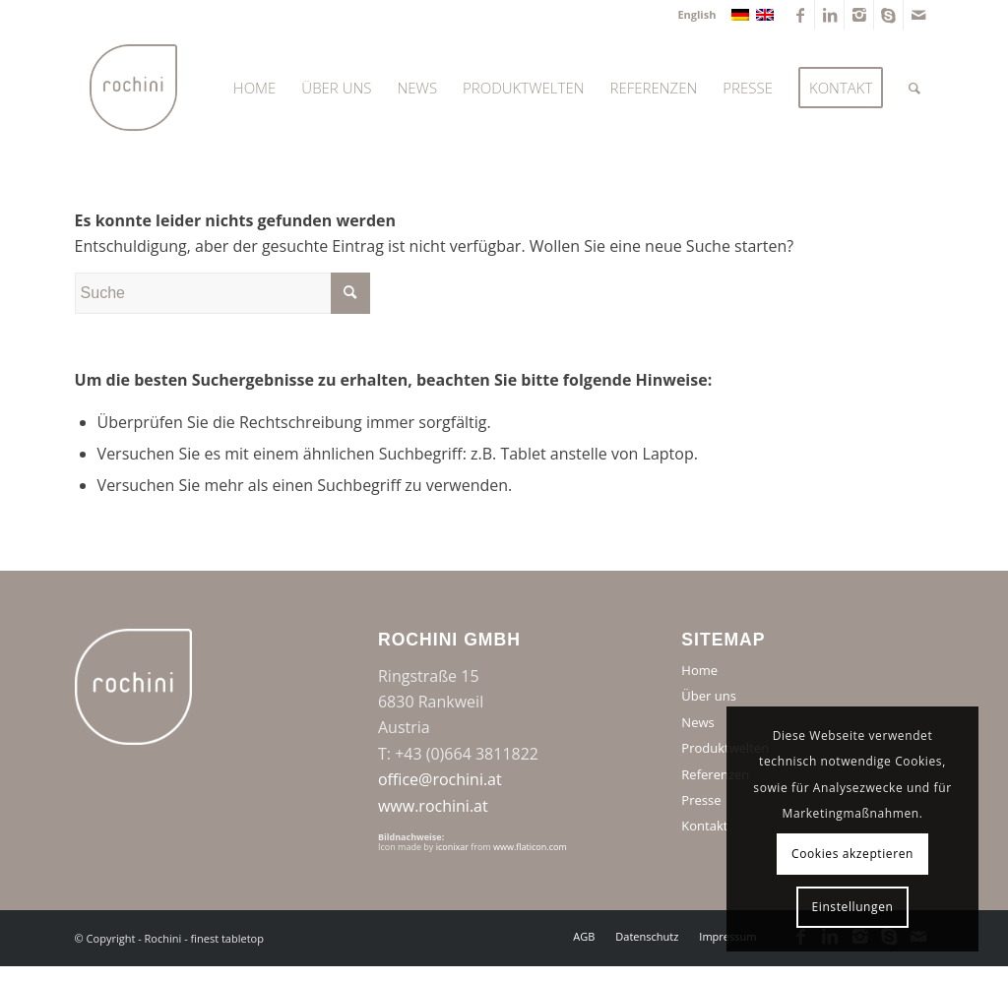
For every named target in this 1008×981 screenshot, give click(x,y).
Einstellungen (853, 906)
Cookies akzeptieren (852, 853)
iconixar (452, 846)
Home (699, 670)
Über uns (708, 696)
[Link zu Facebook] (800, 15)
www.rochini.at (433, 806)
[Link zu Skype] (888, 15)
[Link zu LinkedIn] (829, 15)
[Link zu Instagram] (859, 15)
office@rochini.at (440, 779)
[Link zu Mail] (918, 15)
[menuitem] (691, 15)
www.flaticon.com (530, 846)
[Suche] (914, 88)
